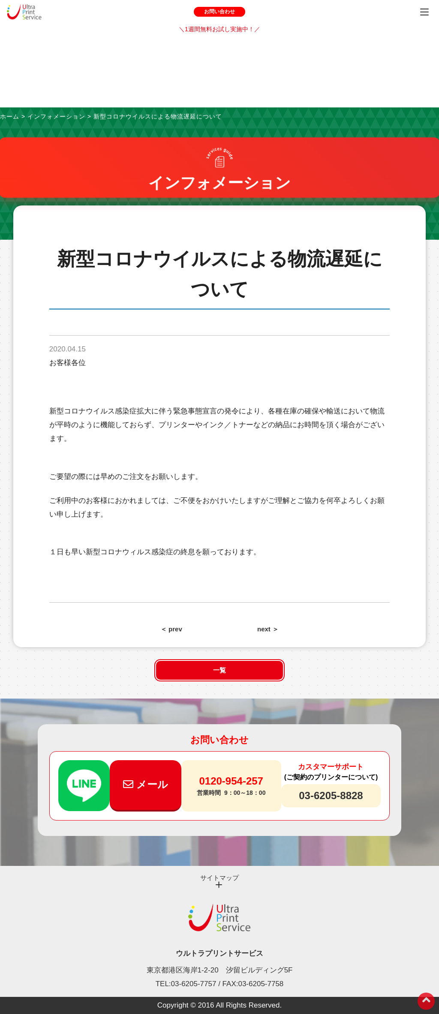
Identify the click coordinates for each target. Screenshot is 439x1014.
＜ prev (171, 629)
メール (145, 784)
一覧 (219, 670)
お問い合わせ (219, 12)
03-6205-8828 (331, 795)
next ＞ (268, 629)
